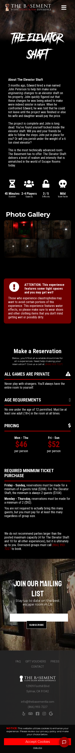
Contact (37, 666)
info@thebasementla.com (37, 701)
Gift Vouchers (35, 661)
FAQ (18, 661)
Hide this (37, 747)
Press (55, 661)
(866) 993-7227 (53, 364)
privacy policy (48, 731)
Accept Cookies (37, 742)
